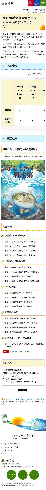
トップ (6, 399)
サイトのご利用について (11, 444)
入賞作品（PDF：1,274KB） (21, 351)
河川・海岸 (5, 401)
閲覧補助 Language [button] (36, 4)
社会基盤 (28, 399)
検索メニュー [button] (42, 4)
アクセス (23, 474)
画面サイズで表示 (38, 74)
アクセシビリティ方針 (10, 447)
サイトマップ (7, 450)
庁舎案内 (34, 474)
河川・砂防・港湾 (38, 399)
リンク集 (6, 454)
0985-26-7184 (13, 376)
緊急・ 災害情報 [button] (30, 2)
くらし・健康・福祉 (16, 399)
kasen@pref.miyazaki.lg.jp (26, 382)
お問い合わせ (11, 474)
